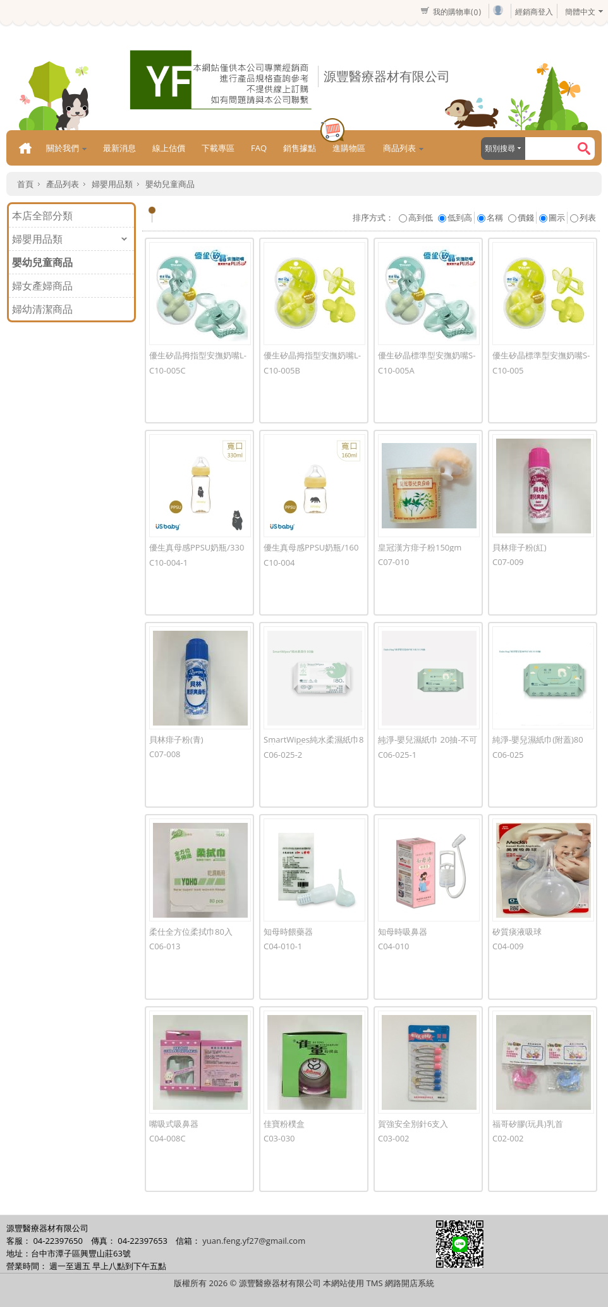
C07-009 (508, 562)
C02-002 (508, 1138)
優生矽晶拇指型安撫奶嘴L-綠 (197, 359)
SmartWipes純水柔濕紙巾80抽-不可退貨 (314, 743)
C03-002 (394, 1138)
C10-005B (282, 370)
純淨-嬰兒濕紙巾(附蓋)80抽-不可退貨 (537, 743)
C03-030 (279, 1138)
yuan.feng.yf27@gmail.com (253, 1240)
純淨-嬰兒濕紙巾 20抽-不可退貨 (427, 743)
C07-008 (165, 754)
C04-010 (394, 946)
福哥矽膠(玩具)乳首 (527, 1123)
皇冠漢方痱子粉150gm (419, 547)
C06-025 (508, 754)
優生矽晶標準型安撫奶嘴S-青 (541, 359)
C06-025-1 (397, 754)
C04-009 (508, 946)
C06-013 (165, 946)
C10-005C (167, 370)
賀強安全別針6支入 (413, 1123)
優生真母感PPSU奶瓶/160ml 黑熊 (311, 551)
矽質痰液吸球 (517, 931)
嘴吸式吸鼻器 (173, 1123)
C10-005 (508, 370)
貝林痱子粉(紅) (519, 547)
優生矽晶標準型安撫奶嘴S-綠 (426, 359)
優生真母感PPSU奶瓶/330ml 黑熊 (196, 551)
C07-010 (394, 562)
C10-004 (279, 562)
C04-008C (167, 1138)
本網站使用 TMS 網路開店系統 (378, 1283)
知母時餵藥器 (288, 931)
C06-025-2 (283, 754)
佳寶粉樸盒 (284, 1123)
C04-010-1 (283, 946)
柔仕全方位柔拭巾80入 (191, 931)
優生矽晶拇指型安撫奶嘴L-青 (312, 359)
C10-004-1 (168, 562)
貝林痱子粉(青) (176, 739)
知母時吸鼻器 (402, 931)
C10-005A (396, 370)
